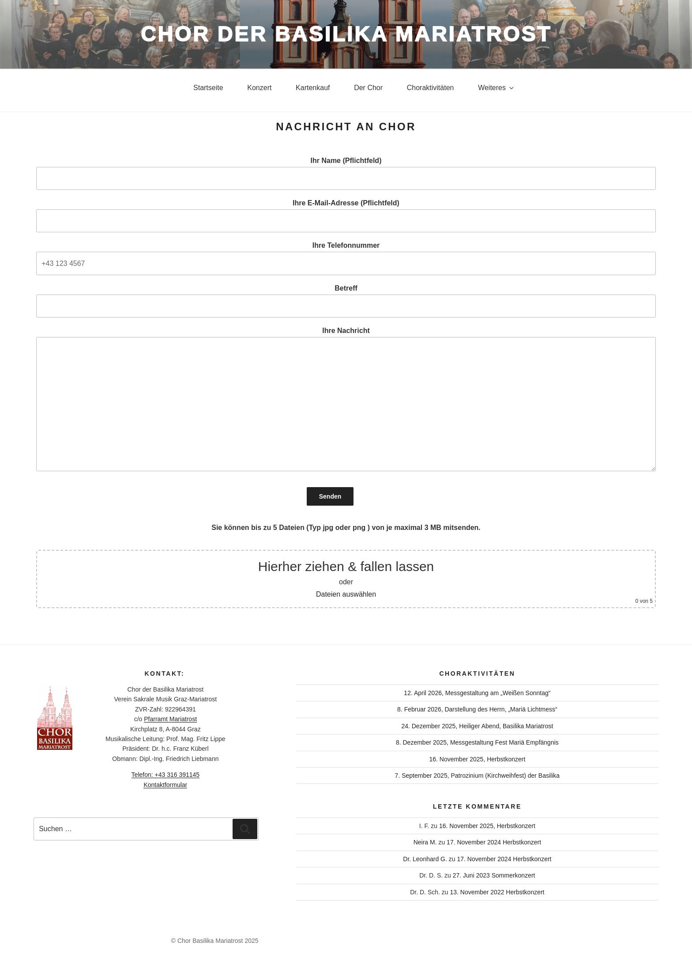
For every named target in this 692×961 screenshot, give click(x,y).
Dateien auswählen (346, 594)
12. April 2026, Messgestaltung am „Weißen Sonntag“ (477, 692)
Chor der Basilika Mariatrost (346, 34)
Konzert (259, 87)
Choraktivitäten (430, 87)
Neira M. (425, 842)
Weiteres (496, 87)
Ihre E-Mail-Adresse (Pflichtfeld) (346, 215)
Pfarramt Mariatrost (170, 719)
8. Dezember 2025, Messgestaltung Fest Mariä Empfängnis (477, 742)
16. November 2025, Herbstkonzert (477, 759)
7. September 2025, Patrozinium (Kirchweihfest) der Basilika (477, 775)
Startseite (208, 87)
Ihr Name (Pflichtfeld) (346, 173)
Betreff (346, 301)
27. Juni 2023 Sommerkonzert (494, 875)
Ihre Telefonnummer (346, 258)
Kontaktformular (165, 784)
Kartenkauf (313, 87)
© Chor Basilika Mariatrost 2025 (215, 940)
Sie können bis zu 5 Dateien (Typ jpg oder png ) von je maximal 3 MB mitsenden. (346, 527)
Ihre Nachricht (346, 399)
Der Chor (368, 87)
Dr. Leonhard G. (425, 859)
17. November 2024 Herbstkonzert (494, 842)
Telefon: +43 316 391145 (166, 774)
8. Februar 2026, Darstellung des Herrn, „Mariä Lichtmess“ (477, 709)
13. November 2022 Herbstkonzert (497, 892)
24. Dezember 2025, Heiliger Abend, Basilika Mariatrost (477, 726)
